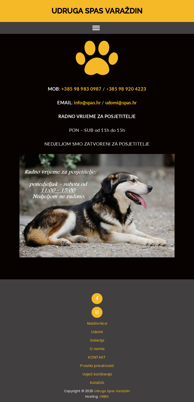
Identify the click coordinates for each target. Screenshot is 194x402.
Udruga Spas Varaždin (97, 11)
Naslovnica (97, 323)
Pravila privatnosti (97, 365)
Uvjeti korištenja (97, 374)
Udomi (97, 332)
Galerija (97, 340)
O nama (97, 348)
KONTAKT (97, 357)
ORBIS (104, 396)
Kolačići (97, 382)
